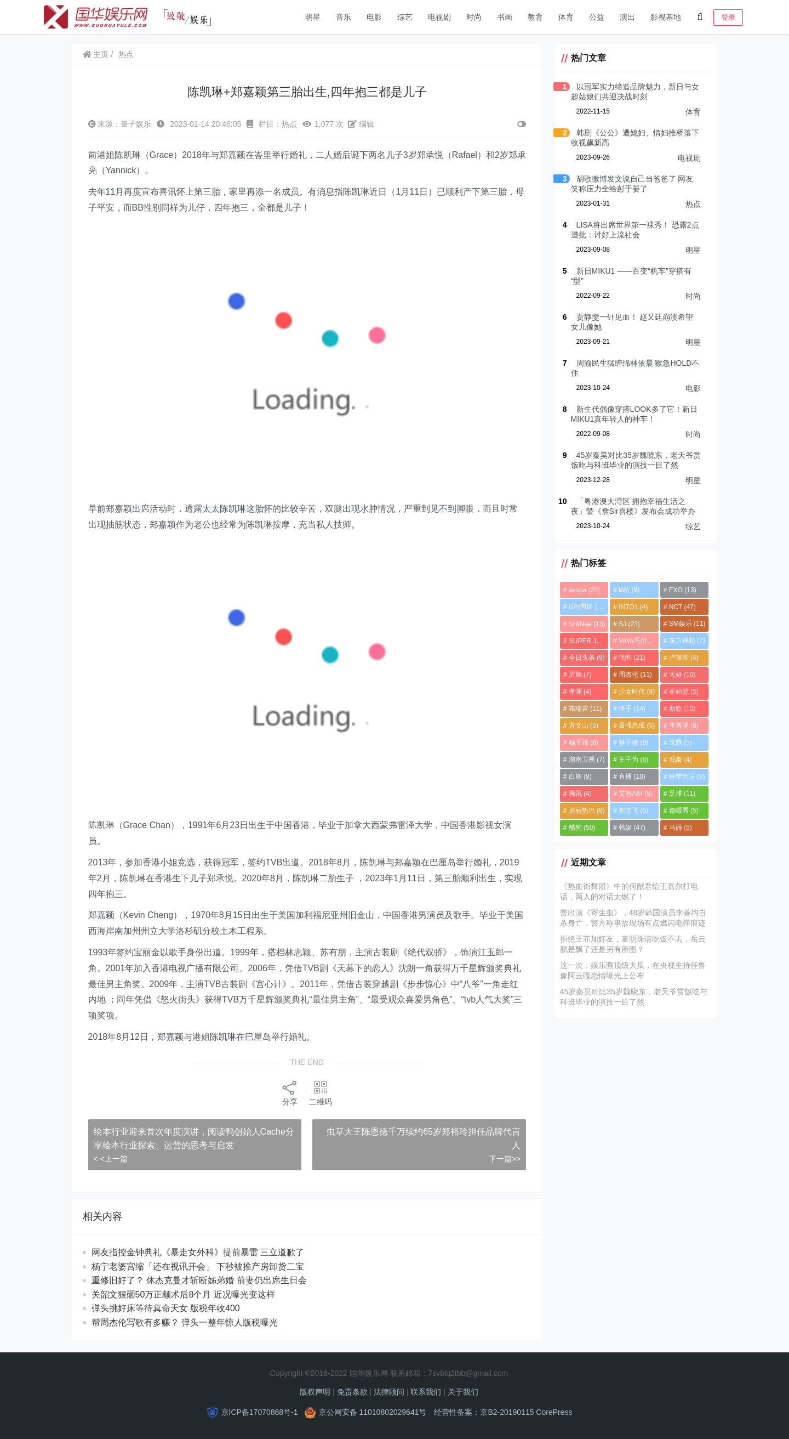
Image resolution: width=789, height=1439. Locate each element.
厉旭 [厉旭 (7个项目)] (578, 674)
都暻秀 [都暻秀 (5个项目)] (683, 810)
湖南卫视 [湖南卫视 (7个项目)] (585, 759)
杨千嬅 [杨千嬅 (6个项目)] (582, 742)
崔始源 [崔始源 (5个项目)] (683, 691)
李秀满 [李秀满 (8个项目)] (683, 725)
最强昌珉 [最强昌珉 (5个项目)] (636, 725)
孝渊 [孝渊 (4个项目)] (578, 691)
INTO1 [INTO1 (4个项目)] (632, 607)
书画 (504, 17)
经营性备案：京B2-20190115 (484, 1412)
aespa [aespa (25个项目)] (582, 590)
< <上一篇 (111, 1158)
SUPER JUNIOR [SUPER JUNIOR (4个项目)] (587, 641)
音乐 (343, 17)
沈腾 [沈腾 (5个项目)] (679, 742)
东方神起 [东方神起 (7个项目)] (686, 640)
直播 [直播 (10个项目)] (631, 776)
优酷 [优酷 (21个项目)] (631, 657)
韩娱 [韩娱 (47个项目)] (631, 827)
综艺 (405, 17)
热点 (126, 54)
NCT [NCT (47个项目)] (681, 607)
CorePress (554, 1412)
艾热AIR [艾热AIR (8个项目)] (635, 793)
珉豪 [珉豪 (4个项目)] (679, 759)
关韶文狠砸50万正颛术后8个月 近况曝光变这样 (183, 1294)
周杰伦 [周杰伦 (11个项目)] (634, 674)
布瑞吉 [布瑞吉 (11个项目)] (584, 708)
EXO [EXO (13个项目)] (682, 590)
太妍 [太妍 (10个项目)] (681, 674)
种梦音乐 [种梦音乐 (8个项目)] (686, 776)
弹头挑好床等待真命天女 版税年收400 (166, 1308)
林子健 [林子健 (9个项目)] (633, 742)
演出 (627, 17)
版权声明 (315, 1391)
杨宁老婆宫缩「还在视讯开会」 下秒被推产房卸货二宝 (198, 1266)
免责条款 (352, 1391)
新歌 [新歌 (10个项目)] (681, 708)
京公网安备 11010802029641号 (373, 1412)
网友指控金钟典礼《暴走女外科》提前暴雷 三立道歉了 (208, 1252)
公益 (596, 17)
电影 (374, 17)
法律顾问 (389, 1391)
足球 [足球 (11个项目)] (681, 793)
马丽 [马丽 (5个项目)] (679, 827)
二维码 (319, 1092)
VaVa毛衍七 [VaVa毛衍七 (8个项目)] (638, 640)
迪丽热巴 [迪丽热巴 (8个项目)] (585, 810)
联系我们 (425, 1391)
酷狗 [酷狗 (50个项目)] (580, 827)
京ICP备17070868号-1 (259, 1412)
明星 (313, 17)
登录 (728, 17)
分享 (289, 1092)
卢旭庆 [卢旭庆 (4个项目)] (683, 657)
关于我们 (463, 1391)
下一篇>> (503, 1158)
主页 (96, 54)
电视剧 (439, 17)
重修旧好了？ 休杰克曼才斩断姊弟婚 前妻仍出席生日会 (199, 1280)
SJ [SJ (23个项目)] (628, 624)
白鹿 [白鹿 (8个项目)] (578, 776)
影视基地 (665, 17)
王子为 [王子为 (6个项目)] (633, 759)
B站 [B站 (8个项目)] (628, 589)
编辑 (361, 124)
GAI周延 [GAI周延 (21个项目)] (586, 606)
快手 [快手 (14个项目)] (631, 708)
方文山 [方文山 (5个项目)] (582, 725)
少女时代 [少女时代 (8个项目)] (636, 691)
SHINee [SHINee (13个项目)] (585, 624)
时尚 (474, 17)
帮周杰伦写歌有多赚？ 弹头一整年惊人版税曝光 (185, 1322)
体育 (566, 17)
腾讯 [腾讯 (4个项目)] (578, 793)
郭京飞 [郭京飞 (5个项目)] (633, 810)
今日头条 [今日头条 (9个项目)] (585, 657)
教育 (535, 17)
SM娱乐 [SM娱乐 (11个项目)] (686, 623)
